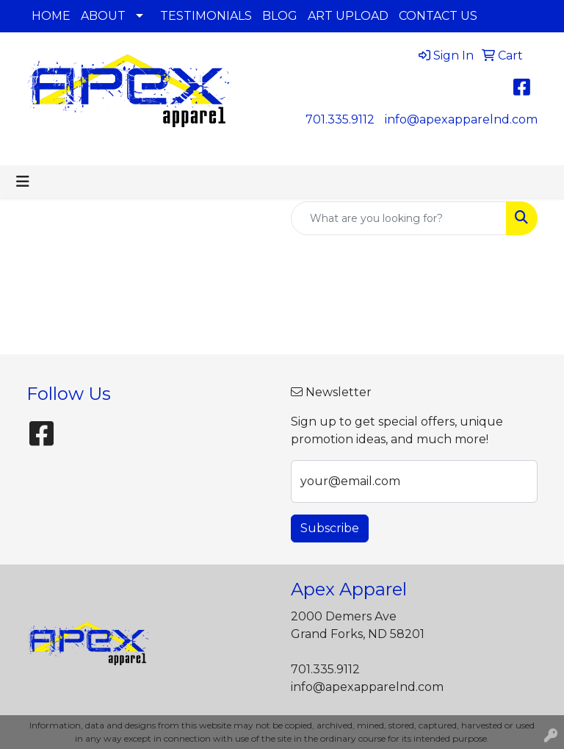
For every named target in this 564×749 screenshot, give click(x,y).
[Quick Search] (399, 218)
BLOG (279, 16)
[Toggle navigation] (22, 181)
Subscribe (329, 528)
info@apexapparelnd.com (461, 119)
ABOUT (103, 16)
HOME (51, 16)
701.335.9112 (340, 119)
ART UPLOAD (348, 16)
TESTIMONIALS (206, 16)
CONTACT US (438, 16)
